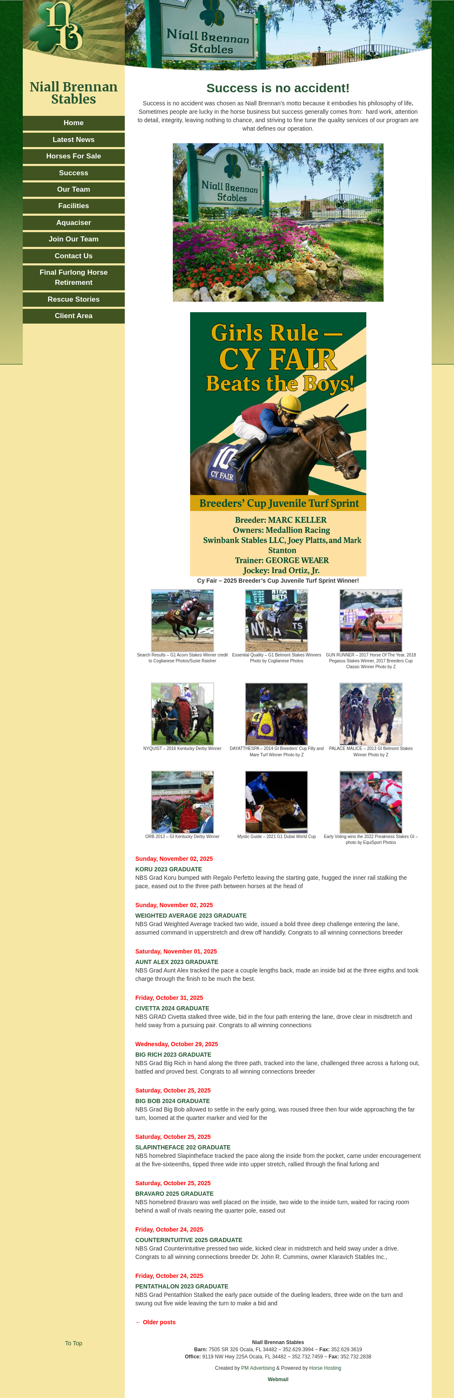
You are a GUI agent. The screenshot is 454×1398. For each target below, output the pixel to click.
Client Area (74, 316)
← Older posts (155, 1322)
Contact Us (74, 256)
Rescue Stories (73, 299)
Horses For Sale (73, 156)
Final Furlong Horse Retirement (73, 277)
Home (73, 123)
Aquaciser (73, 223)
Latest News (74, 140)
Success (73, 173)
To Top (73, 1343)
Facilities (73, 206)
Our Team (73, 189)
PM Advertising (258, 1368)
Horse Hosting (325, 1368)
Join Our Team (74, 239)
